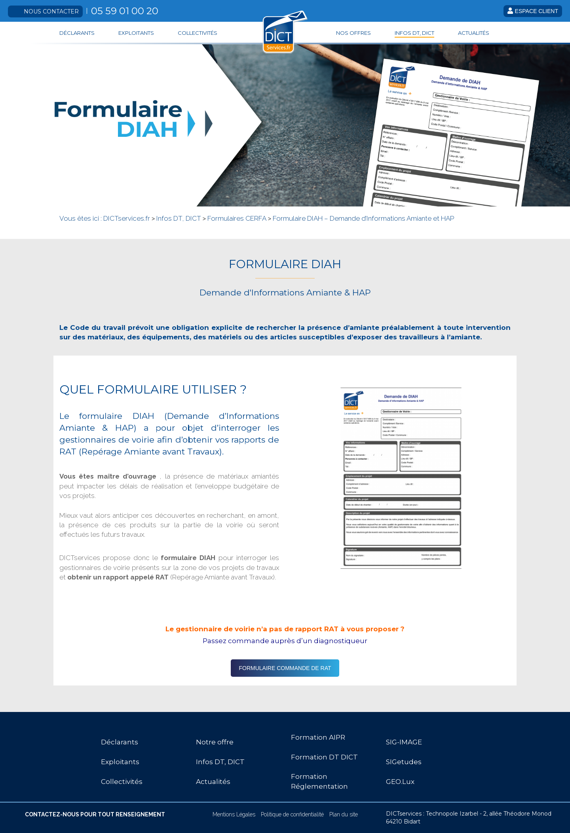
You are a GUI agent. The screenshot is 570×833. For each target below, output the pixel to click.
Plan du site (343, 814)
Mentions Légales (234, 814)
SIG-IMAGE (404, 742)
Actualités (473, 33)
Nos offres (353, 33)
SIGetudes (404, 762)
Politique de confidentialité (292, 814)
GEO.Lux (400, 782)
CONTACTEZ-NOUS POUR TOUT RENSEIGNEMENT (95, 814)
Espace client (532, 11)
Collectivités (197, 33)
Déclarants (77, 33)
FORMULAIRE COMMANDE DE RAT (285, 668)
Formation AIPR (318, 737)
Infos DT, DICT (414, 33)
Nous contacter (51, 11)
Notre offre (215, 742)
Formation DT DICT (324, 757)
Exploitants (136, 33)
